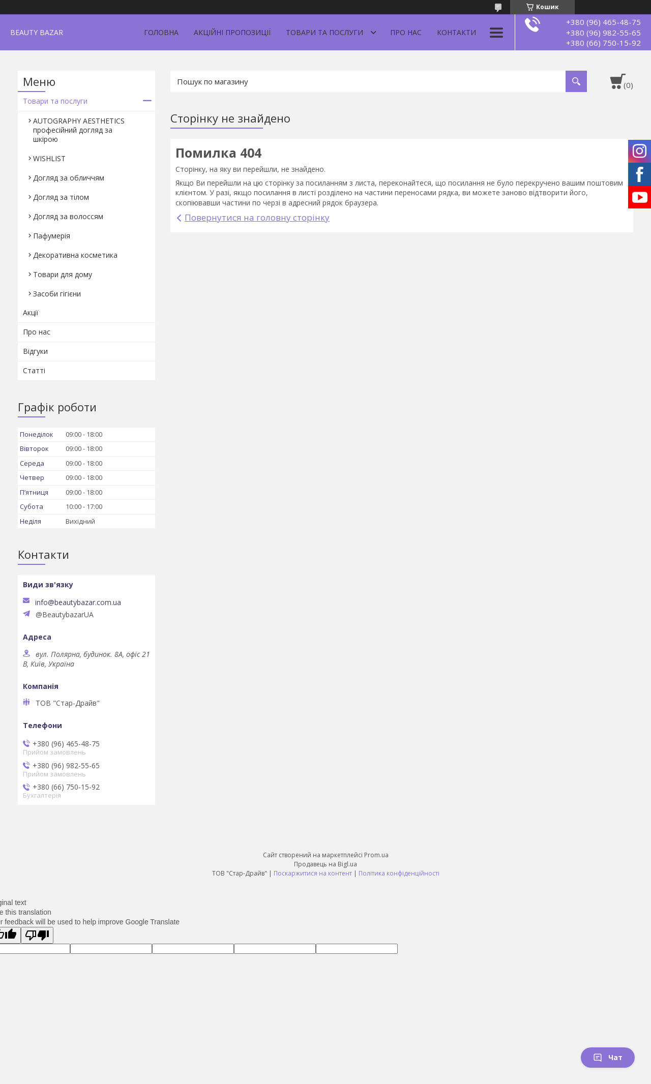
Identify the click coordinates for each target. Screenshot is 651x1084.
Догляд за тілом (61, 197)
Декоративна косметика (75, 255)
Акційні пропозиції (232, 32)
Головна (161, 32)
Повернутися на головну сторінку (257, 217)
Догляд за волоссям (68, 216)
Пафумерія (51, 235)
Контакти (456, 32)
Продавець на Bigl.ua (325, 864)
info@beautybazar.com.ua (78, 602)
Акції (31, 312)
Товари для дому (62, 274)
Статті (34, 370)
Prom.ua (376, 855)
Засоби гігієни (57, 293)
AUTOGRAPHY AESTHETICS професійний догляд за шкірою (79, 130)
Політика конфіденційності (399, 873)
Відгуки (35, 351)
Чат (608, 1057)
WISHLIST (49, 158)
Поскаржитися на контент (313, 873)
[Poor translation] (37, 935)
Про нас (406, 32)
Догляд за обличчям (68, 178)
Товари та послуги (324, 32)
